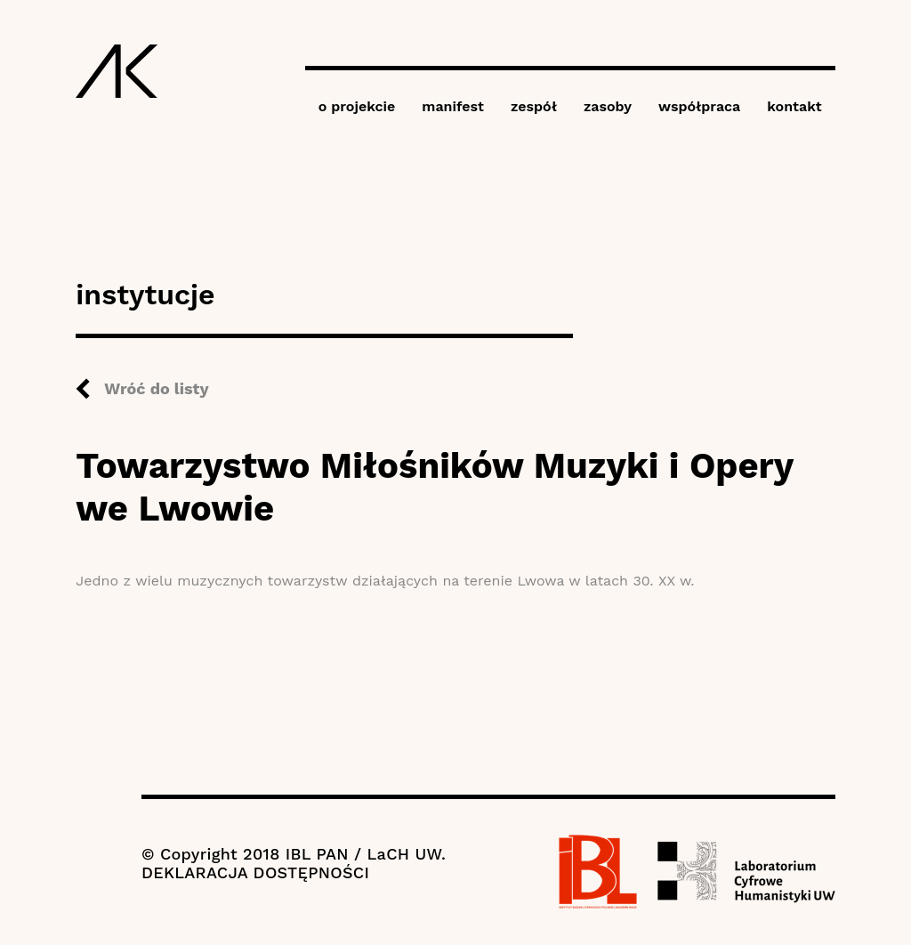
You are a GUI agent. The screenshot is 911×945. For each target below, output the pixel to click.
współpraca (699, 106)
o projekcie (357, 106)
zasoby (608, 106)
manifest (453, 106)
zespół (534, 106)
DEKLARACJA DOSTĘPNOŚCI (255, 872)
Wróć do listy (156, 388)
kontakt (794, 106)
